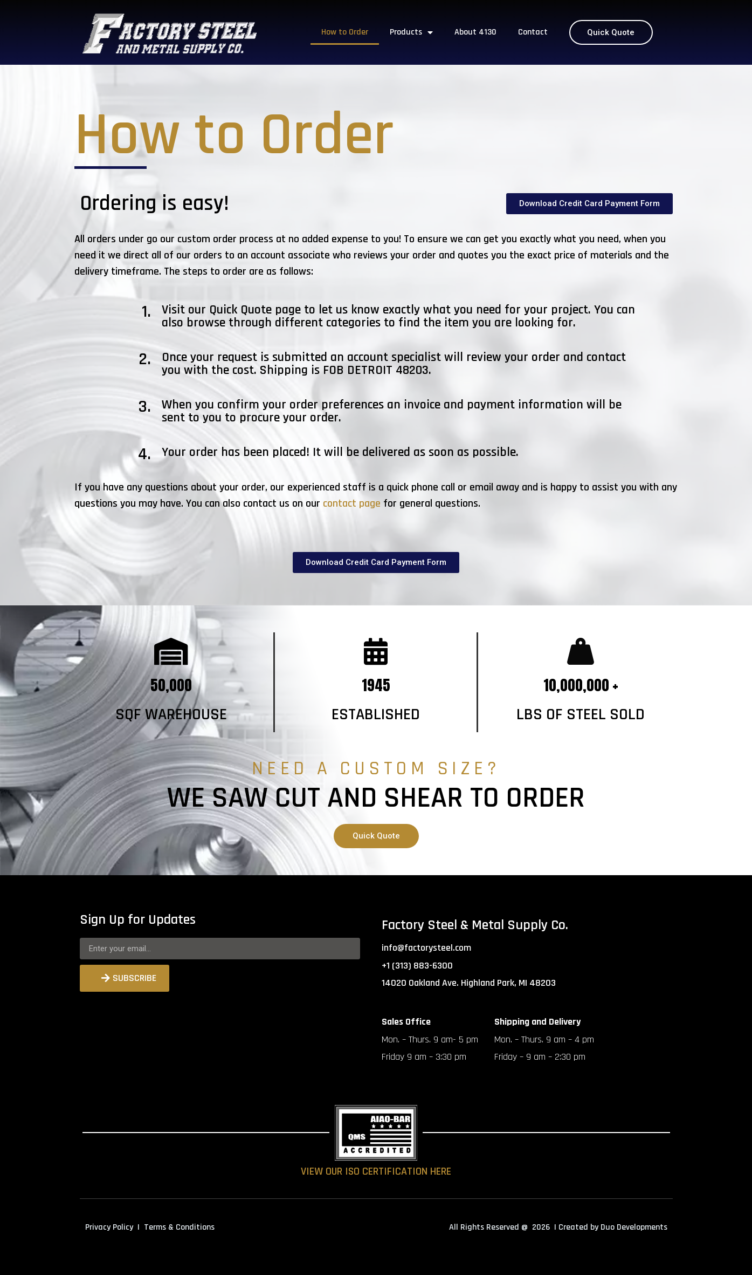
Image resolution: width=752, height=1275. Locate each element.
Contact (533, 32)
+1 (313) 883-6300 (417, 965)
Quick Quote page (255, 310)
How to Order (344, 32)
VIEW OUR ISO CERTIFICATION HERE (376, 1171)
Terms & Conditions (179, 1227)
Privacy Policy (109, 1227)
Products (411, 32)
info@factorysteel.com (426, 948)
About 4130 (475, 32)
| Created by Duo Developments (610, 1227)
